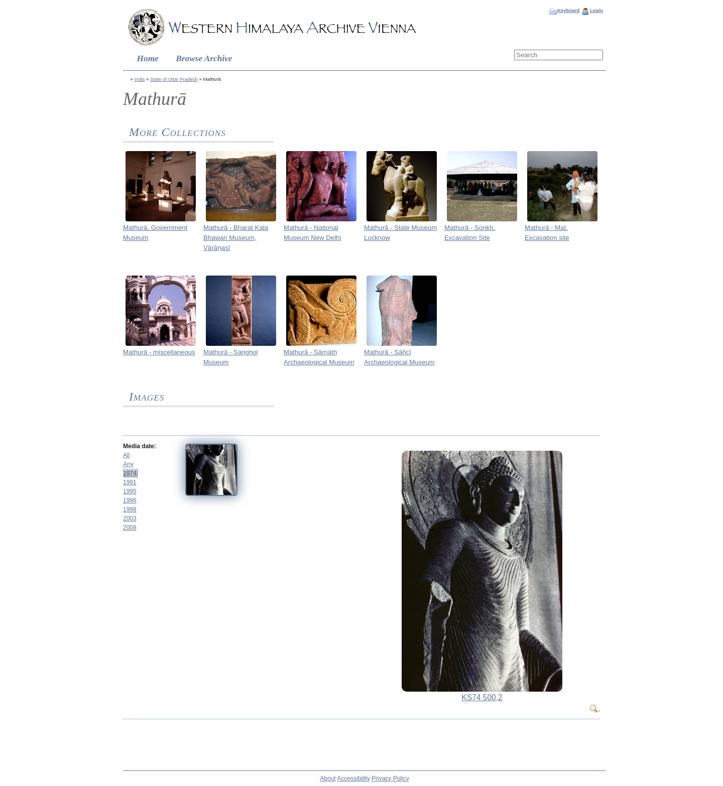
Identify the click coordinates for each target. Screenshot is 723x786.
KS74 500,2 (482, 697)
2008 (130, 527)
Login (596, 10)
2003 (130, 518)
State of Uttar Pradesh (174, 79)
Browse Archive (204, 58)
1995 (130, 491)
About (327, 778)
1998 (130, 509)
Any (128, 464)
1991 (130, 482)
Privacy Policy (390, 778)
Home (148, 58)
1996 (130, 500)
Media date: (139, 446)
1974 (130, 473)
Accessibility (353, 778)
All (126, 455)
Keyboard (568, 10)
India (139, 79)
